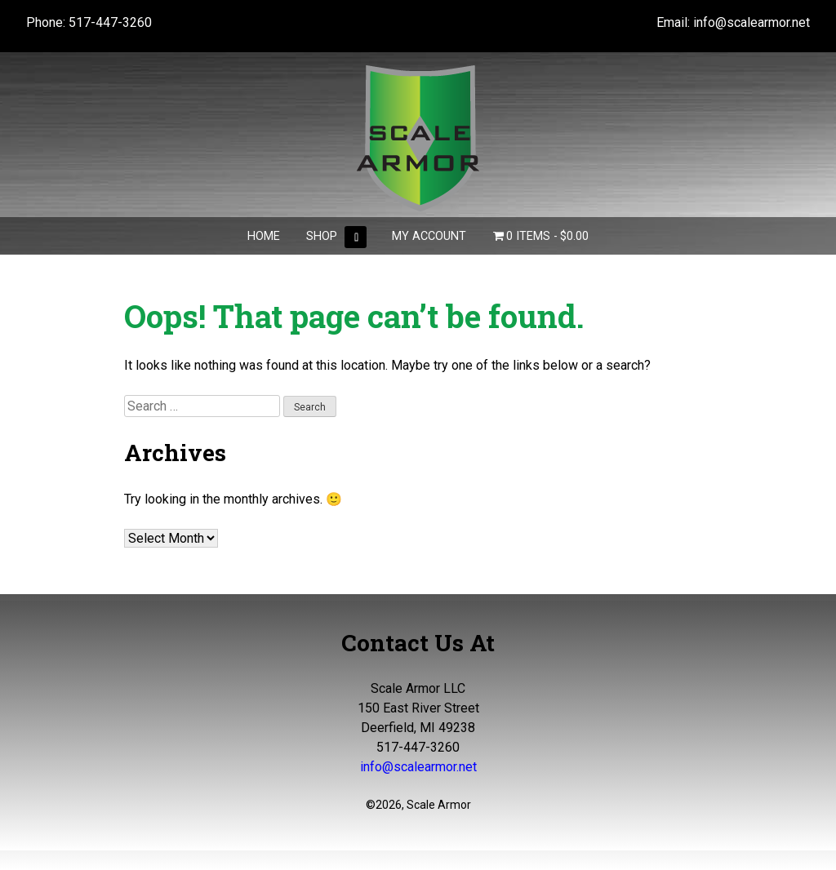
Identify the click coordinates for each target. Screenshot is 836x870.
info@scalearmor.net (751, 22)
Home (263, 236)
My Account (429, 236)
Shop (321, 236)
